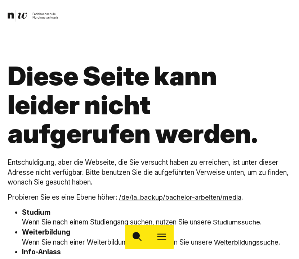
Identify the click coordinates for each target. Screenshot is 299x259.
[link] (33, 16)
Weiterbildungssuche (246, 242)
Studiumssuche (236, 222)
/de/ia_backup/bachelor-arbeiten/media (180, 197)
